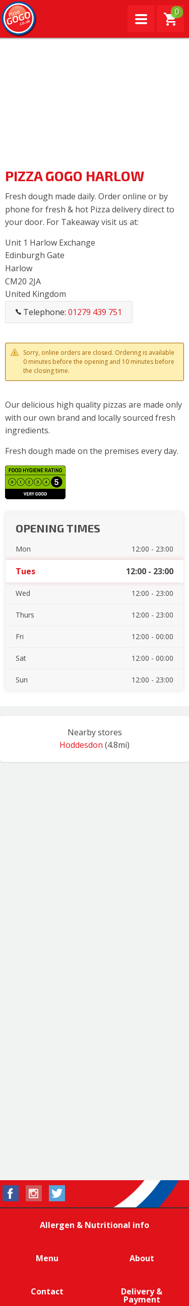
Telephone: (69, 312)
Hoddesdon (81, 744)
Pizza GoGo (19, 19)
